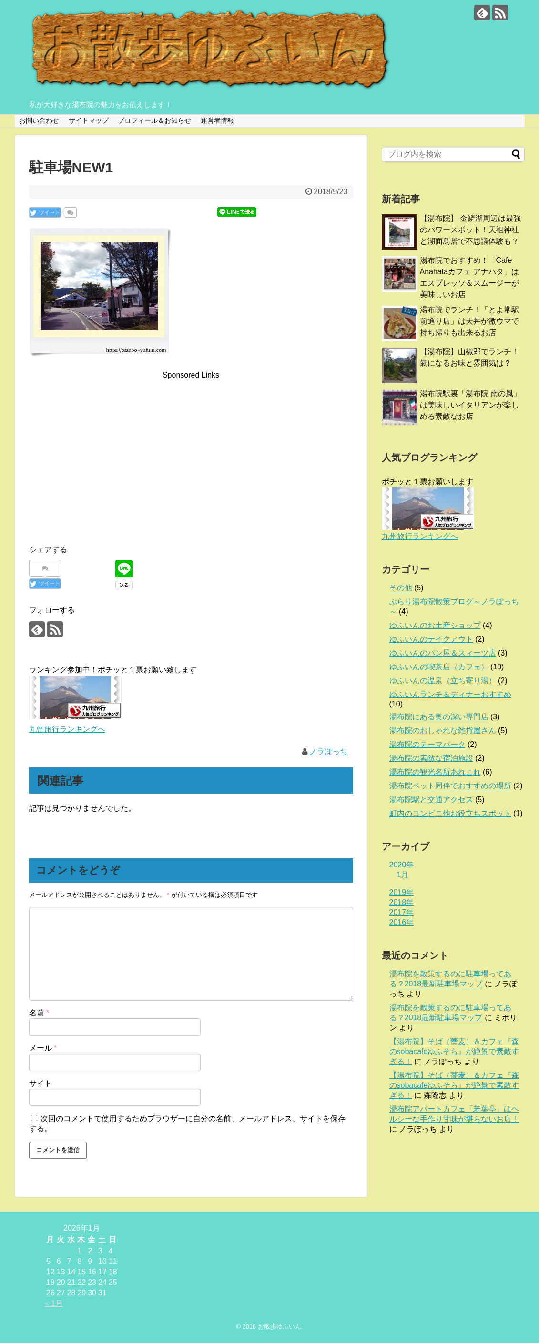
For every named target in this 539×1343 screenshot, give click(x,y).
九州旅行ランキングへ (67, 729)
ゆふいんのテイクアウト (431, 639)
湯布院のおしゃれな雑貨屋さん (442, 730)
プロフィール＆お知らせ (154, 120)
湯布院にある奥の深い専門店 (438, 717)
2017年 (401, 912)
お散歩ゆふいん (279, 1326)
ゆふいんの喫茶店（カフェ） (438, 667)
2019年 (401, 892)
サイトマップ (89, 120)
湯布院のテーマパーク (427, 744)
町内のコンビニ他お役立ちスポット (450, 813)
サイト (40, 1083)
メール (43, 1048)
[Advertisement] (191, 448)
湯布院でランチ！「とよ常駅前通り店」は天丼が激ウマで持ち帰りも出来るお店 (469, 321)
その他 (400, 588)
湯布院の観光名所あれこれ (435, 772)
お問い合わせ (39, 120)
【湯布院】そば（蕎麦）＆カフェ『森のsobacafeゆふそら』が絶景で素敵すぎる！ (454, 1051)
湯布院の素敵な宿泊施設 (431, 758)
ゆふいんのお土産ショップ (435, 625)
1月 (403, 875)
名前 (39, 1013)
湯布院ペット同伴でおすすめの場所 (450, 786)
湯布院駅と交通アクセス (431, 800)
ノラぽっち (328, 751)
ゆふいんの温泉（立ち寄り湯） (442, 680)
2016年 (401, 922)
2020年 (401, 865)
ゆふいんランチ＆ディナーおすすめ (450, 694)
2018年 (401, 902)
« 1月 (54, 1303)
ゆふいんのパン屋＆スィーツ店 (442, 653)
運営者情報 (217, 120)
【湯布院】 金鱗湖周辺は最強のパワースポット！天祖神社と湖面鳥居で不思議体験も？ (470, 229)
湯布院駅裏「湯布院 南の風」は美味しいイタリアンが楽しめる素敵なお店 (470, 404)
